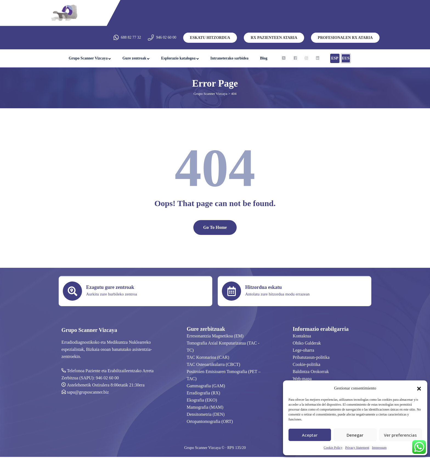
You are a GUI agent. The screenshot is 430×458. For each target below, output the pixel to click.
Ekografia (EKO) (202, 401)
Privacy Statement (357, 448)
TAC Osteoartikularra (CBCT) (213, 365)
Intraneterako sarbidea (229, 58)
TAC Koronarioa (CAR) (208, 358)
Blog (263, 58)
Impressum (379, 448)
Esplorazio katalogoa (178, 58)
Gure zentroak (134, 58)
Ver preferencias (400, 435)
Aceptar (310, 435)
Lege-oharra (303, 351)
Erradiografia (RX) (203, 394)
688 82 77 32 (131, 37)
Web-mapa (302, 379)
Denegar (355, 435)
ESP (334, 58)
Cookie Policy (333, 448)
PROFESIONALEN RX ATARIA (345, 38)
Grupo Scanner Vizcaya (88, 58)
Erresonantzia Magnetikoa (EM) (215, 337)
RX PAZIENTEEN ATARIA (274, 38)
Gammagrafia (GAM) (206, 387)
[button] (419, 388)
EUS (345, 58)
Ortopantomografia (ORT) (210, 422)
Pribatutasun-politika (311, 358)
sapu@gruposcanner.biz (88, 393)
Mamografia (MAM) (205, 408)
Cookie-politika (306, 365)
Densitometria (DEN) (206, 415)
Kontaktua (302, 337)
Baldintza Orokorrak (311, 372)
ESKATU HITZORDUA (210, 38)
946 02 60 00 (166, 37)
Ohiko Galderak (307, 344)
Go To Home (215, 228)
